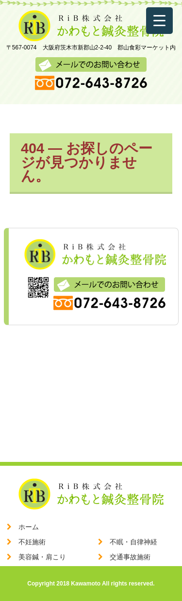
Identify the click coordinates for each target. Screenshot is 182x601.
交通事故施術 (130, 557)
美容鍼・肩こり (42, 557)
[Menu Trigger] (159, 20)
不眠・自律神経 (133, 542)
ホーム (28, 527)
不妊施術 (32, 542)
